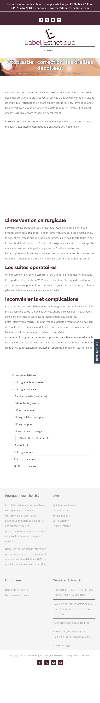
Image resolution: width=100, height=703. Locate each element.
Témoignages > (61, 515)
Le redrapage (62, 645)
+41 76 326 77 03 (79, 4)
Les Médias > (60, 510)
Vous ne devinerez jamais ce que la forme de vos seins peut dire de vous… (74, 609)
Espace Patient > (62, 526)
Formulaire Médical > (17, 595)
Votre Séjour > (61, 520)
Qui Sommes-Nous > (64, 505)
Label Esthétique (81, 655)
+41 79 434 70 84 (21, 8)
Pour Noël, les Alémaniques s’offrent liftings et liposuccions (73, 634)
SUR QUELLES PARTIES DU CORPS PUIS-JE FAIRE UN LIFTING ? (74, 592)
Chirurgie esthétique (24, 375)
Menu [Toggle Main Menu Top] (48, 50)
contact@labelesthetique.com (69, 8)
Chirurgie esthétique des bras (72, 622)
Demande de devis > (17, 590)
